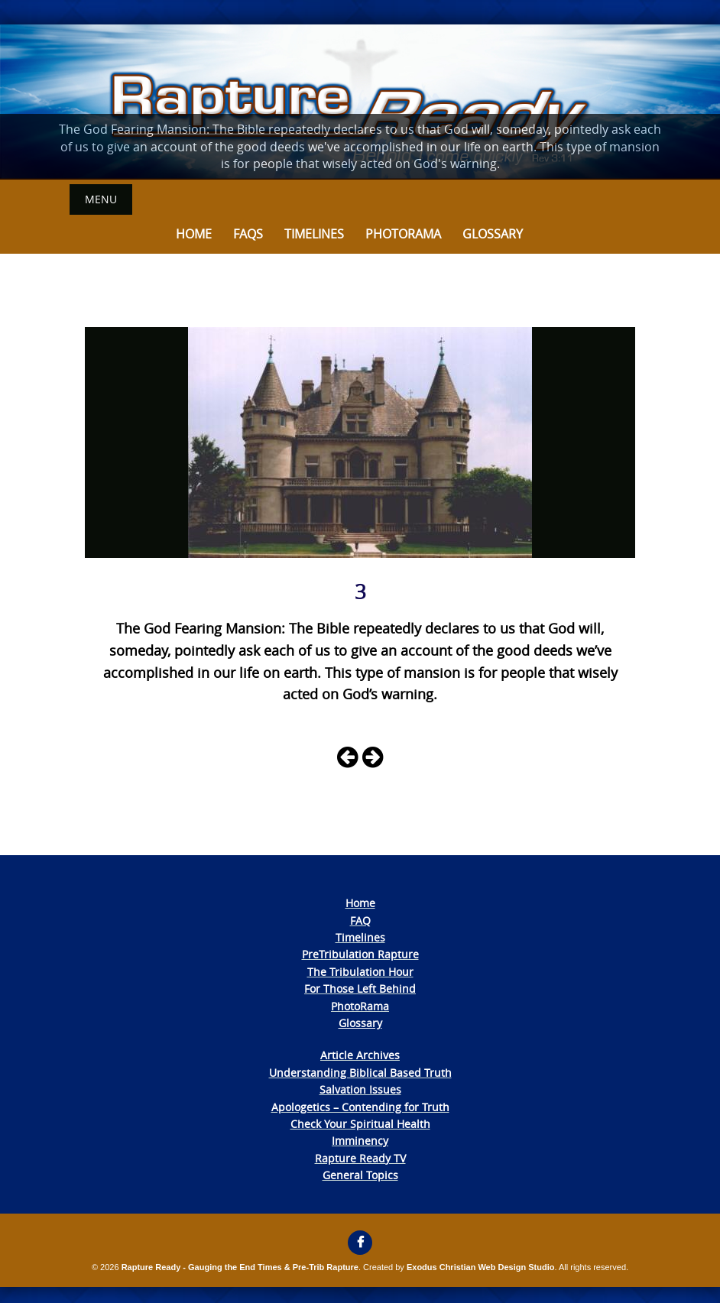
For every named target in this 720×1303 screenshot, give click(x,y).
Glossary (492, 233)
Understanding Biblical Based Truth (360, 1072)
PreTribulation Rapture (360, 954)
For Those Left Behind (360, 988)
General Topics (360, 1175)
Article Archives (360, 1055)
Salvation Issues (360, 1089)
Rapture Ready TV (360, 1158)
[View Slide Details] (360, 102)
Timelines (314, 233)
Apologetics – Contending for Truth (360, 1107)
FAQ (360, 920)
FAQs (248, 233)
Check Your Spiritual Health (360, 1124)
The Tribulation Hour (360, 971)
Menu (101, 199)
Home (194, 233)
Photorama (403, 233)
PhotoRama (360, 1006)
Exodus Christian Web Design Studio (481, 1267)
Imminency (360, 1140)
